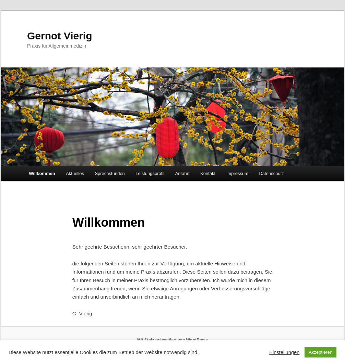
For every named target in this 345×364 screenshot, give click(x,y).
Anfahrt (182, 173)
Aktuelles (75, 173)
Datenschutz (271, 173)
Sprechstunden (109, 173)
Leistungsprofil (149, 173)
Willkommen (42, 173)
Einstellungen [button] (284, 352)
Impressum (237, 173)
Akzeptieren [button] (320, 352)
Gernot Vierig (59, 35)
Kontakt (207, 173)
